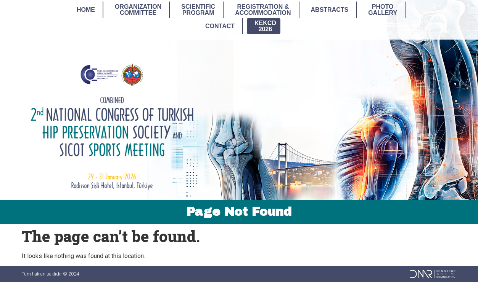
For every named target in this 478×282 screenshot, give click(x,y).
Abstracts (330, 9)
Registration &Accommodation (263, 9)
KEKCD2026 (265, 26)
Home (86, 9)
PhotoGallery (382, 9)
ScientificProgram (198, 9)
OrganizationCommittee (138, 9)
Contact (220, 26)
